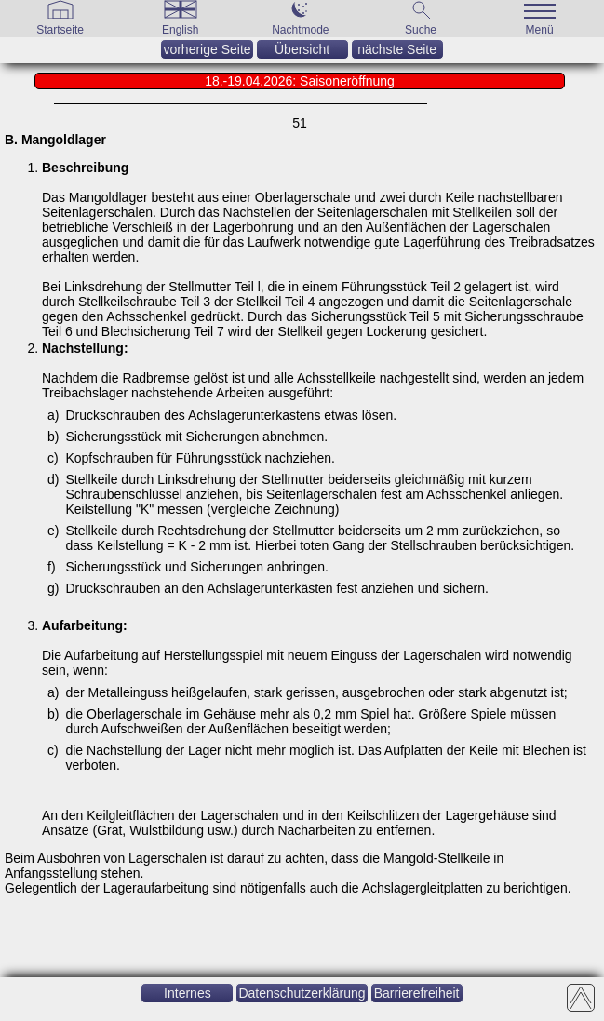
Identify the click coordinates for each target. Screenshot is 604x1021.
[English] (180, 28)
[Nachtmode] (300, 28)
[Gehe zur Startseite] (60, 28)
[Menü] (541, 28)
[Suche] (420, 28)
